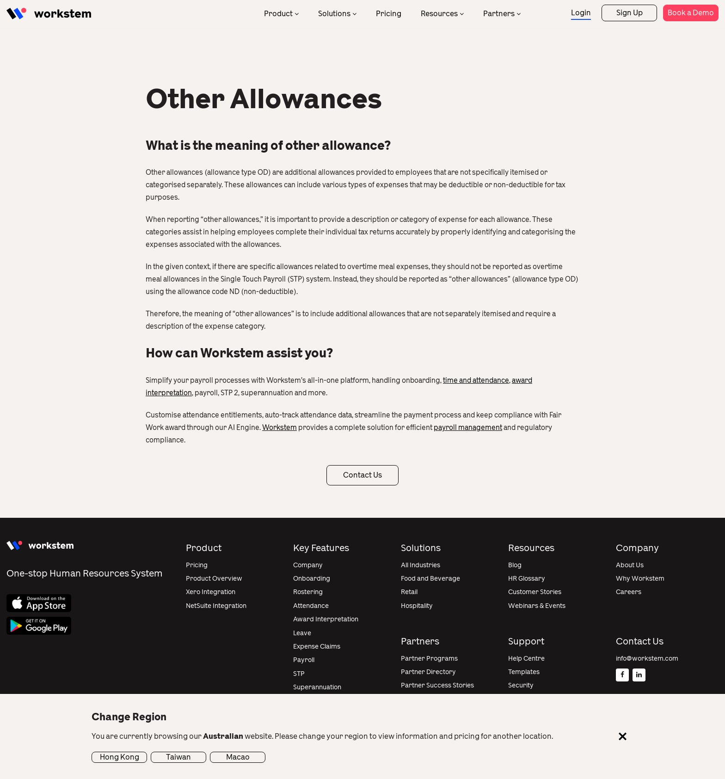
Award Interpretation (325, 619)
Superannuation (317, 687)
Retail (409, 592)
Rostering (308, 592)
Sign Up (629, 13)
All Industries (420, 565)
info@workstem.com (647, 658)
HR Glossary (526, 578)
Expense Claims (316, 646)
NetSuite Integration (216, 605)
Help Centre (526, 658)
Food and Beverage (430, 578)
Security (521, 685)
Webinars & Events (536, 605)
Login (581, 13)
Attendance (311, 605)
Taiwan (178, 757)
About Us (630, 565)
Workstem (279, 427)
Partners (499, 13)
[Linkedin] (639, 675)
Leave (302, 633)
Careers (628, 592)
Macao (238, 757)
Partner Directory (428, 672)
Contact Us (362, 475)
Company (308, 565)
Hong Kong (119, 757)
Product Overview (214, 578)
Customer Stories (534, 592)
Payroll (303, 660)
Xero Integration (210, 592)
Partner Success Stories (437, 685)
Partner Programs (429, 658)
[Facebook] (622, 675)
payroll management (468, 427)
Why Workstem (640, 578)
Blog (515, 565)
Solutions (334, 13)
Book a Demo (691, 13)
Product (278, 13)
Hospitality (417, 605)
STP (299, 673)
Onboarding (311, 578)
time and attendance (476, 380)
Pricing (388, 13)
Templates (524, 672)
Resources (439, 13)
